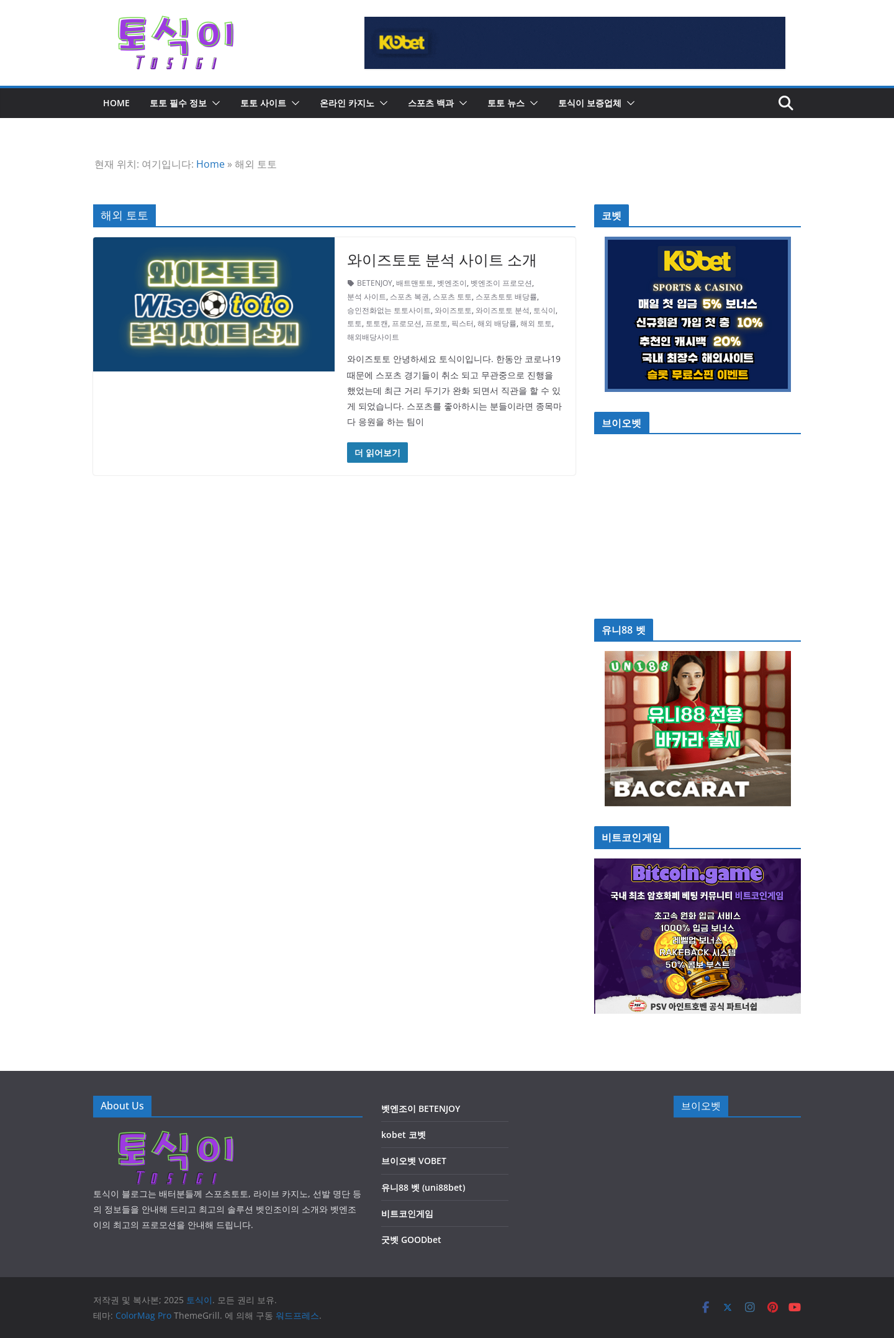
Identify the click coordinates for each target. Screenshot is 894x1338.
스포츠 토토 (452, 296)
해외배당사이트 (373, 337)
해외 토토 (536, 323)
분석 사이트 (366, 296)
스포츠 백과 (431, 103)
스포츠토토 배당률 (506, 296)
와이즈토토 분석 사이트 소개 (442, 259)
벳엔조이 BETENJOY (420, 1108)
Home (210, 164)
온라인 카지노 (347, 103)
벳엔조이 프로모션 (501, 283)
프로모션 (407, 323)
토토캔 (377, 323)
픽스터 (462, 323)
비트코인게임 (407, 1213)
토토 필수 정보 (178, 103)
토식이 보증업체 (589, 103)
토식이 (544, 310)
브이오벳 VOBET (413, 1161)
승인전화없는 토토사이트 (389, 310)
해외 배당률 (497, 323)
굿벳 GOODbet (411, 1239)
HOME (116, 103)
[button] (213, 103)
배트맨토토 (414, 283)
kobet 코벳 (403, 1134)
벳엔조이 (452, 283)
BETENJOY (374, 283)
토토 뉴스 (506, 103)
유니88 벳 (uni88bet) (423, 1187)
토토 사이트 (263, 103)
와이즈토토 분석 (503, 310)
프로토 (436, 323)
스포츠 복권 (409, 296)
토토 (354, 323)
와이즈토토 (453, 310)
